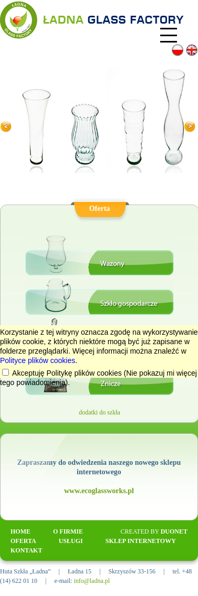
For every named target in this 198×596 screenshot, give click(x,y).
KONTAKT (26, 550)
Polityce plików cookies (37, 360)
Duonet (174, 531)
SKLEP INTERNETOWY (141, 541)
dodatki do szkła (99, 412)
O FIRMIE (68, 531)
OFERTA (23, 541)
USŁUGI (71, 541)
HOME (20, 531)
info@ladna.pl (92, 580)
